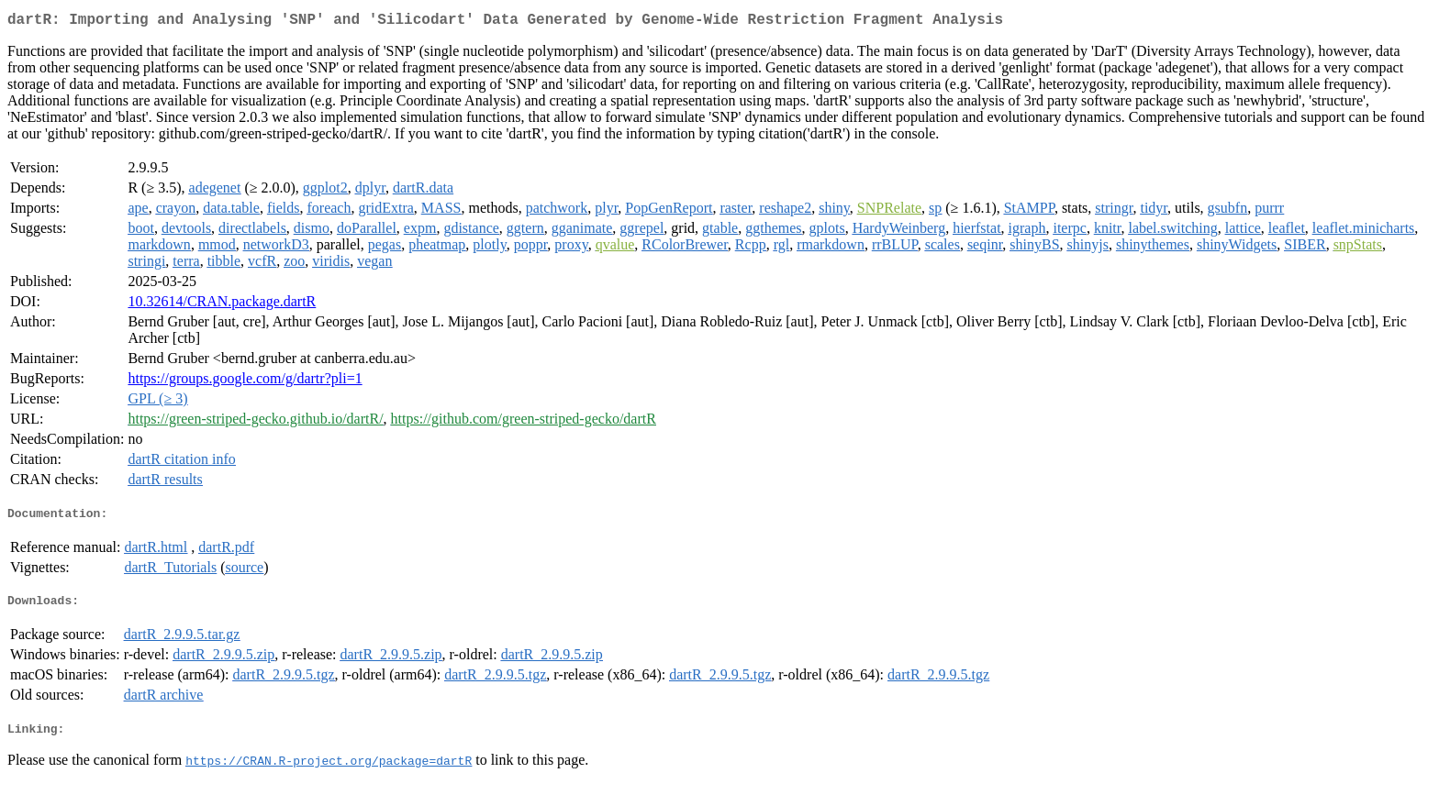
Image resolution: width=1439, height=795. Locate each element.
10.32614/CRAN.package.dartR (222, 305)
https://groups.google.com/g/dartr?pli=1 (245, 382)
